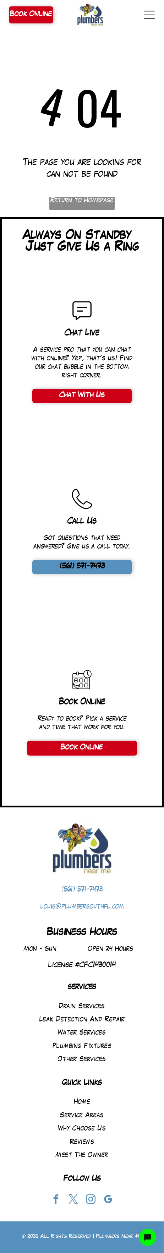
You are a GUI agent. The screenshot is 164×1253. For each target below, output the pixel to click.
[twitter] (73, 1200)
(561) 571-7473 (82, 890)
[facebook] (56, 1200)
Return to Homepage (82, 200)
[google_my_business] (108, 1200)
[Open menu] (149, 15)
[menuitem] (82, 1006)
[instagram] (91, 1200)
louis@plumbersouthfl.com (82, 907)
